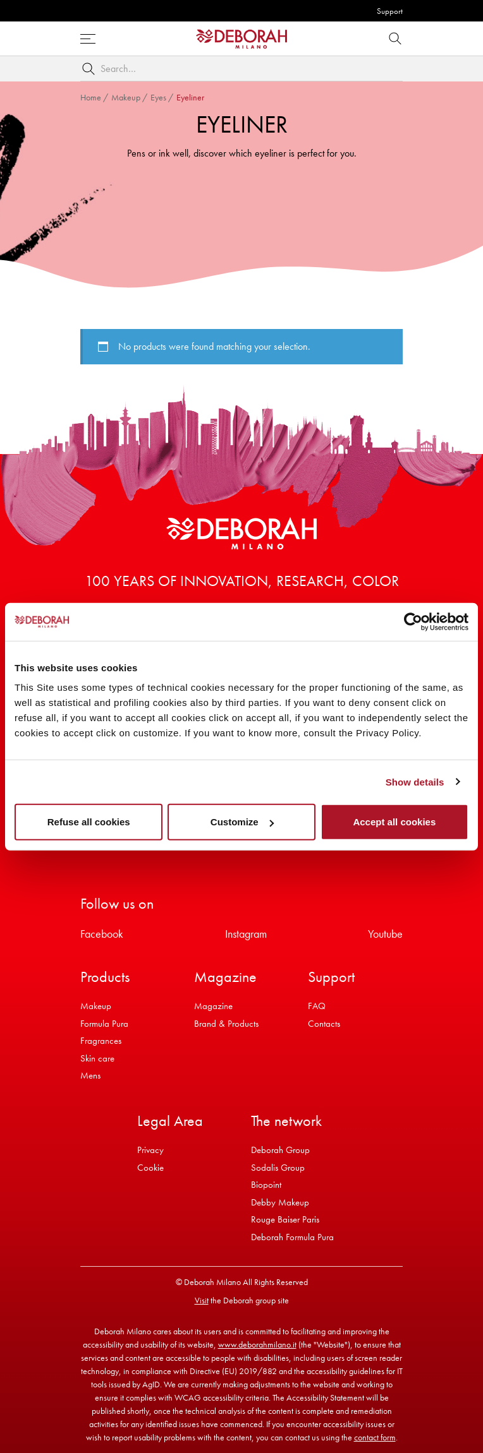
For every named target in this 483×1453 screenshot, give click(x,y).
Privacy (150, 1150)
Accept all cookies (394, 821)
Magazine (213, 1006)
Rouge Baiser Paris (285, 1219)
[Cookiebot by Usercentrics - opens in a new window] (413, 621)
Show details (415, 781)
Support (390, 11)
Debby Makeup (280, 1202)
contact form (375, 1437)
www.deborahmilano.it (257, 1344)
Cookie (150, 1167)
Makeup (125, 97)
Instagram (246, 933)
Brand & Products (226, 1023)
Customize (242, 821)
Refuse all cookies (88, 821)
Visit (202, 1300)
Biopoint (266, 1184)
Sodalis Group (278, 1167)
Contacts (324, 1023)
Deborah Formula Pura (292, 1237)
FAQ (317, 1006)
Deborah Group (280, 1150)
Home (90, 97)
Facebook (101, 933)
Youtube (385, 933)
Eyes (158, 97)
